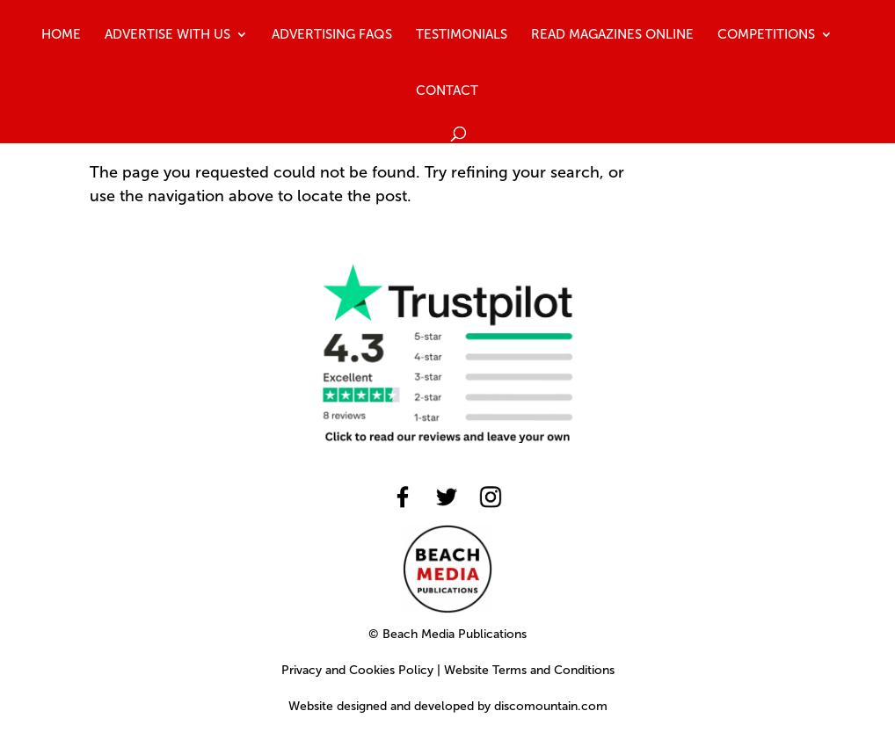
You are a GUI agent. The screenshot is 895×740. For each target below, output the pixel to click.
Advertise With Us (167, 35)
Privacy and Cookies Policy (357, 670)
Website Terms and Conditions (529, 670)
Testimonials (461, 35)
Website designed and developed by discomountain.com (448, 706)
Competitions (766, 35)
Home (61, 35)
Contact (447, 91)
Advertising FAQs (332, 35)
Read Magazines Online (612, 35)
